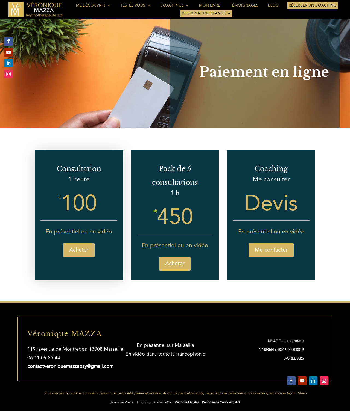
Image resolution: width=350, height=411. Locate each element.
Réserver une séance (204, 13)
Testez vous (132, 5)
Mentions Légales (186, 402)
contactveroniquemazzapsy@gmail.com (70, 366)
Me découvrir (90, 5)
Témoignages (244, 5)
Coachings (172, 5)
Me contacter (271, 250)
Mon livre (209, 5)
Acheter (79, 250)
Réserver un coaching (313, 5)
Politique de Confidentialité (221, 402)
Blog (273, 5)
